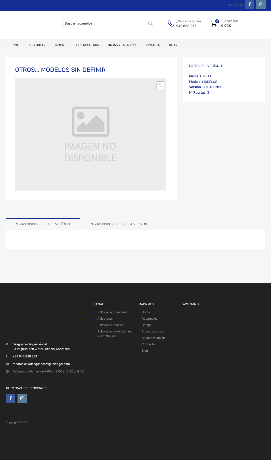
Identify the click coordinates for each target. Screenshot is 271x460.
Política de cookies (110, 325)
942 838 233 (186, 26)
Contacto (152, 45)
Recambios (36, 45)
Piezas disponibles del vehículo (43, 224)
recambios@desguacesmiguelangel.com (41, 364)
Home (14, 45)
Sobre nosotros (86, 45)
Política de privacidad (112, 312)
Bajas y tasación (122, 45)
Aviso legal (104, 319)
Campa (59, 45)
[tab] (43, 224)
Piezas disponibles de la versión (118, 224)
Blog (173, 45)
